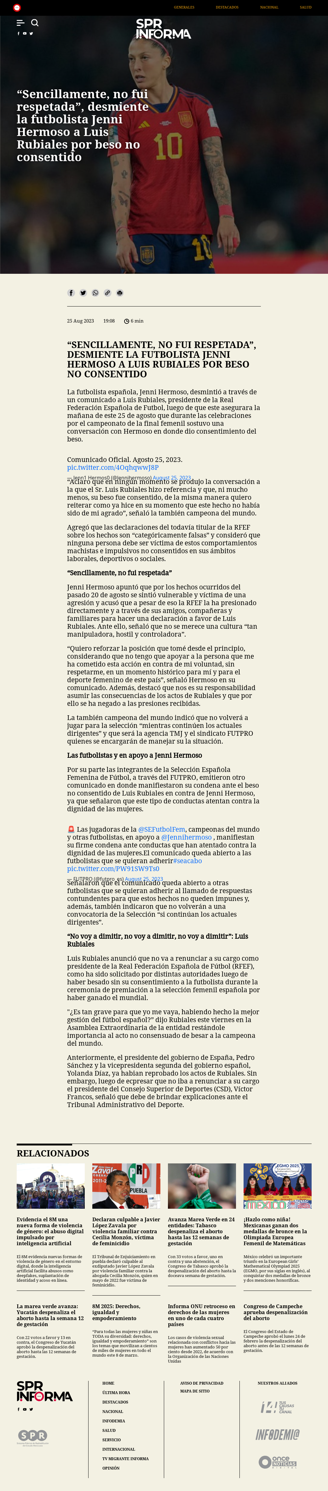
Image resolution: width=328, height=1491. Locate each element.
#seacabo (187, 860)
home (108, 1383)
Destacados (243, 7)
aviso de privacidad (201, 1383)
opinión (110, 1468)
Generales (200, 7)
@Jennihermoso (186, 837)
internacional (118, 1449)
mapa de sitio (195, 1391)
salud (109, 1430)
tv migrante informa (125, 1458)
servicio (111, 1440)
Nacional (285, 7)
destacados (115, 1402)
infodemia (113, 1421)
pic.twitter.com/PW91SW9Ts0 (113, 868)
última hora (116, 1392)
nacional (112, 1411)
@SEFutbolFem (161, 829)
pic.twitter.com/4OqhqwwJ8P (113, 467)
